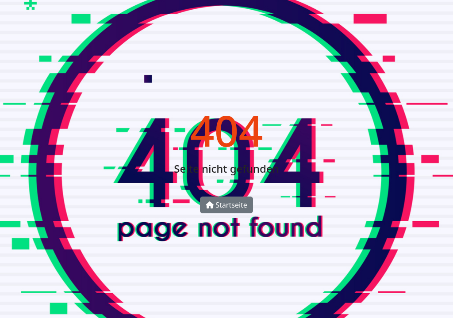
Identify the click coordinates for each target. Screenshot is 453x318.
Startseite (226, 205)
